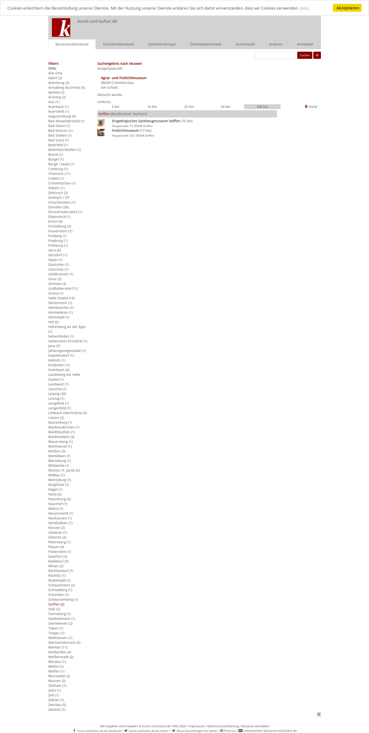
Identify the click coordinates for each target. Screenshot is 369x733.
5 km (115, 106)
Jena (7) (54, 346)
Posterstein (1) (59, 551)
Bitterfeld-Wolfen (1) (64, 149)
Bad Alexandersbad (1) (66, 121)
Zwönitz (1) (57, 709)
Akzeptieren (347, 8)
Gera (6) (54, 250)
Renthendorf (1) (60, 570)
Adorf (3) (55, 78)
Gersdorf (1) (57, 255)
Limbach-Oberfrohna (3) (67, 413)
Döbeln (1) (56, 188)
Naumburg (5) (59, 499)
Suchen (305, 55)
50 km (225, 106)
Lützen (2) (56, 417)
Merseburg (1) (59, 460)
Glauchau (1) (58, 269)
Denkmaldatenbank (205, 44)
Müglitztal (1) (58, 484)
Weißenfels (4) (59, 652)
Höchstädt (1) (58, 317)
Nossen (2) (56, 527)
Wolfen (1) (56, 671)
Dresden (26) (58, 207)
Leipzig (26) (57, 393)
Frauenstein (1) (60, 231)
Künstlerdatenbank (118, 44)
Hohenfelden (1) (61, 336)
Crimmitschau (122, 82)
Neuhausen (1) (60, 518)
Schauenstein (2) (61, 585)
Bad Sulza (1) (58, 140)
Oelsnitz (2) (57, 537)
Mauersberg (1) (60, 441)
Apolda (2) (56, 92)
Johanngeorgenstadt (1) (67, 350)
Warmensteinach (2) (64, 642)
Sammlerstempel (162, 44)
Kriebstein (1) (59, 365)
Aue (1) (53, 102)
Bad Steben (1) (60, 135)
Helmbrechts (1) (61, 307)
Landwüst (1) (58, 384)
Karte (310, 106)
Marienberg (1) (60, 422)
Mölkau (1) (56, 475)
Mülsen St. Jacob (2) (64, 470)
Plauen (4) (56, 546)
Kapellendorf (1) (61, 355)
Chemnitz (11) (59, 173)
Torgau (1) (56, 633)
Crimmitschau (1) (62, 183)
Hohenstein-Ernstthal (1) (67, 341)
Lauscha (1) (57, 389)
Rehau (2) (55, 566)
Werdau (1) (57, 661)
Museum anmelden (255, 726)
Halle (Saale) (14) (61, 298)
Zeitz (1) (54, 690)
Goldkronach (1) (60, 274)
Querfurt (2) (57, 556)
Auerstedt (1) (58, 111)
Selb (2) (54, 609)
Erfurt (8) (55, 221)
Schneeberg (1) (60, 590)
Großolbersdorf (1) (63, 288)
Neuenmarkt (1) (60, 513)
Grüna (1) (55, 293)
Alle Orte (55, 73)
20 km (189, 106)
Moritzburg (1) (59, 480)
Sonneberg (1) (59, 613)
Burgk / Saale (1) (61, 164)
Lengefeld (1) (58, 403)
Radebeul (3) (58, 561)
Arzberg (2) (57, 97)
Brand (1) (55, 154)
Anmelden (305, 44)
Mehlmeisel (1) (60, 446)
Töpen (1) (55, 628)
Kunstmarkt (245, 44)
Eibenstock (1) (59, 216)
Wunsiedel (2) (59, 676)
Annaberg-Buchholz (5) (66, 87)
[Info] (304, 8)
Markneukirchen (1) (63, 427)
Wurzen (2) (57, 680)
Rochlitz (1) (57, 575)
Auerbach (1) (58, 106)
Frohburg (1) (58, 245)
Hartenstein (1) (60, 302)
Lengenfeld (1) (59, 408)
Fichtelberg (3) (59, 226)
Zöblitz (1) (56, 700)
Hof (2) (53, 322)
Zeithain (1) (57, 685)
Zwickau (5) (57, 704)
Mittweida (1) (58, 465)
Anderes (275, 44)
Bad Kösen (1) (59, 125)
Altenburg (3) (58, 82)
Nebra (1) (55, 508)
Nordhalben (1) (60, 523)
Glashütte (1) (58, 264)
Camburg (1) (58, 169)
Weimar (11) (57, 647)
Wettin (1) (56, 666)
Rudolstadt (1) (59, 580)
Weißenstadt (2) (60, 657)
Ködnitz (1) (56, 360)
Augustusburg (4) (62, 116)
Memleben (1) (59, 456)
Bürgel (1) (56, 159)
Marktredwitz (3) (61, 436)
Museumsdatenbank (71, 44)
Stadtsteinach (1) (61, 618)
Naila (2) (54, 494)
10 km (152, 106)
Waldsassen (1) (60, 637)
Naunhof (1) (57, 503)
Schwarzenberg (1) (63, 599)
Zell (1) (53, 695)
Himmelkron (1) (60, 312)
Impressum (196, 726)
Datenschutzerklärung (223, 726)
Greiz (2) (54, 279)
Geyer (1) (55, 259)
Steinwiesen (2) (60, 623)
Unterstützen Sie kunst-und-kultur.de (270, 730)
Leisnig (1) (56, 398)
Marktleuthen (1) (61, 432)
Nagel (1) (55, 489)
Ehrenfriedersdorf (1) (65, 212)
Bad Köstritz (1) (60, 130)
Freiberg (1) (57, 235)
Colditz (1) (56, 178)
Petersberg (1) (59, 542)
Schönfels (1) (58, 594)
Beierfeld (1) (58, 145)
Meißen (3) (56, 451)
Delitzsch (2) (58, 192)
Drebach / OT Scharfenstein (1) (61, 200)
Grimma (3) (57, 283)
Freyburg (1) (57, 240)
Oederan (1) (57, 532)
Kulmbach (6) (58, 369)
